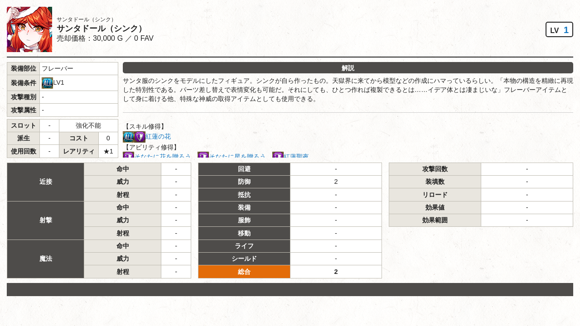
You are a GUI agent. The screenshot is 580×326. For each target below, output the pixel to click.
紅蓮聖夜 (296, 156)
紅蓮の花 (158, 136)
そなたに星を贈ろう (237, 156)
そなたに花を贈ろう (162, 156)
